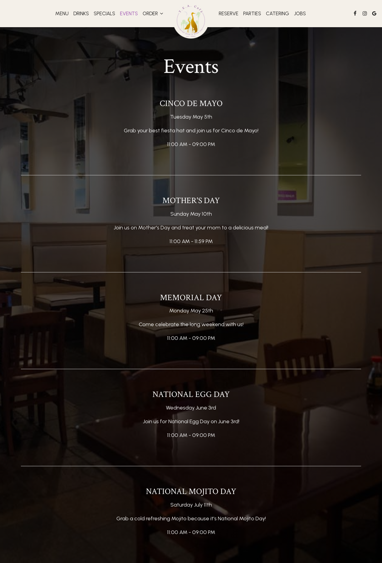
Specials (104, 13)
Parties (252, 13)
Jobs (300, 13)
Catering (277, 13)
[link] (191, 20)
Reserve (228, 13)
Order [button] (153, 13)
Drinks (81, 13)
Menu (62, 13)
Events (129, 13)
